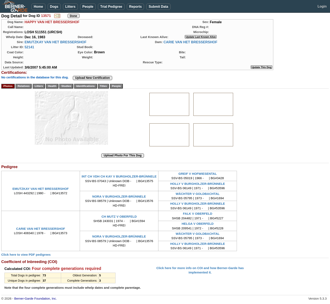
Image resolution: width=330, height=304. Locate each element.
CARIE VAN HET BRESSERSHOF (190, 42)
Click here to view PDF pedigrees (26, 254)
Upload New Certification (92, 77)
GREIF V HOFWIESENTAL (197, 173)
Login (322, 6)
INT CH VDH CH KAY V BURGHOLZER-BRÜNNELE (119, 176)
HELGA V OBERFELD (198, 223)
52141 (29, 47)
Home (38, 6)
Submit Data (158, 6)
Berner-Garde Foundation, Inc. (35, 298)
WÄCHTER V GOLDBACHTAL (198, 193)
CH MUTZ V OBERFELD (119, 216)
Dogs (54, 6)
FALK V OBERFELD (197, 213)
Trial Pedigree (111, 6)
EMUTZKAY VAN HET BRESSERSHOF (55, 42)
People (87, 6)
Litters (70, 6)
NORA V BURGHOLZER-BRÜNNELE (119, 196)
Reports (135, 6)
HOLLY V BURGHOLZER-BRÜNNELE (197, 183)
